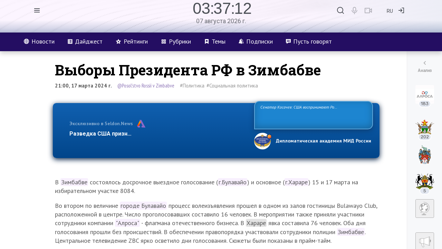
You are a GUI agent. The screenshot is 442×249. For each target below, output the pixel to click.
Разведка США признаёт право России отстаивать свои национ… (158, 133)
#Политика (192, 85)
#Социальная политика (232, 85)
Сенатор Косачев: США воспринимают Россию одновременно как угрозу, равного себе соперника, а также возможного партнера (312, 114)
